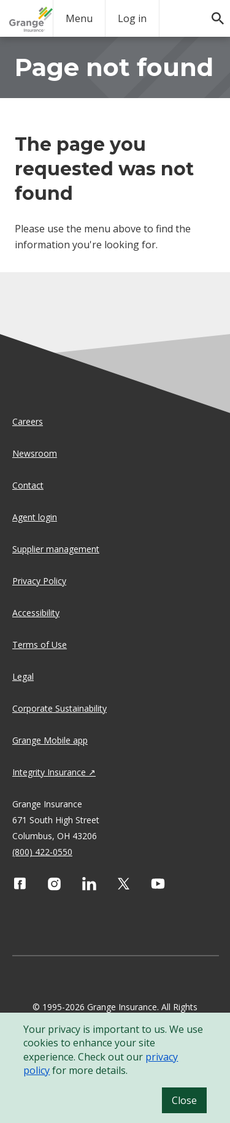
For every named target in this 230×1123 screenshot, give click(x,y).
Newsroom (34, 453)
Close (184, 1100)
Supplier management (55, 549)
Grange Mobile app (50, 740)
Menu (79, 18)
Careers (27, 421)
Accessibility (35, 613)
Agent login (34, 517)
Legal (23, 676)
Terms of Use (39, 644)
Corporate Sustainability (59, 708)
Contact (28, 485)
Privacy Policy (39, 581)
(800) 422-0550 (42, 852)
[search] (211, 12)
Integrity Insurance (49, 772)
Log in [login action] (132, 18)
